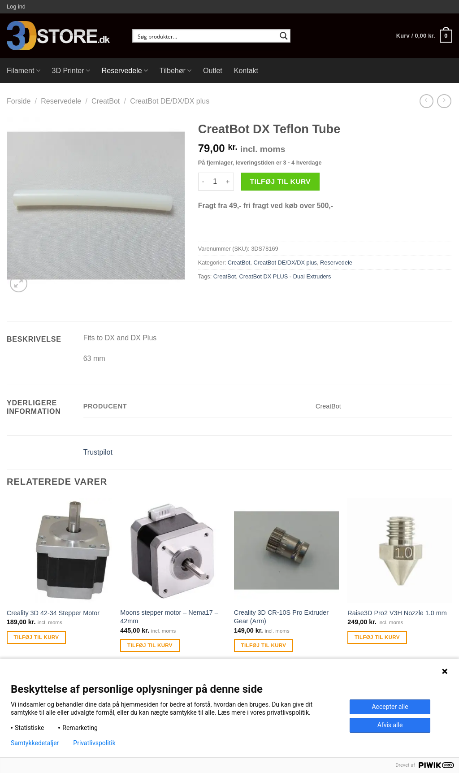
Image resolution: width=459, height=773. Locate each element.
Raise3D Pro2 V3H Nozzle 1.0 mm (397, 613)
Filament (23, 70)
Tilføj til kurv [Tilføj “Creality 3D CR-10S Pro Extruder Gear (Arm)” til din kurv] (263, 645)
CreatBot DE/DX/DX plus (169, 101)
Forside (18, 101)
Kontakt (246, 70)
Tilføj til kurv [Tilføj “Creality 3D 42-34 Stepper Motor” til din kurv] (36, 637)
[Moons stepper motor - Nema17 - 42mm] (172, 550)
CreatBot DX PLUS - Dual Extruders (285, 276)
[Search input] (205, 36)
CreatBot (105, 101)
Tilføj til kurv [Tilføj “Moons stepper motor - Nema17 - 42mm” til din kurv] (150, 645)
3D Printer (71, 70)
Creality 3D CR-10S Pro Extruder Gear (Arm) (281, 617)
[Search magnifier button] (283, 36)
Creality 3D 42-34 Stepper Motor (53, 613)
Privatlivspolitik (94, 743)
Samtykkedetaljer (35, 743)
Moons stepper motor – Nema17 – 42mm (169, 617)
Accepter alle (390, 706)
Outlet (212, 70)
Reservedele (125, 70)
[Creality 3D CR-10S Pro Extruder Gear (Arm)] (286, 550)
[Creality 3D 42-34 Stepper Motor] (59, 550)
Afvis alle (390, 725)
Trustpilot (98, 452)
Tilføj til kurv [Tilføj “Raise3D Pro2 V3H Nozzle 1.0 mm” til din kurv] (377, 637)
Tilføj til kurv (280, 181)
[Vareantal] (215, 182)
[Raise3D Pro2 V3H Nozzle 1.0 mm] (399, 550)
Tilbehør (175, 70)
